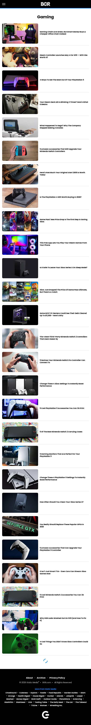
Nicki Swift (36, 699)
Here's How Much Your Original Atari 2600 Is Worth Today (62, 174)
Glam (83, 693)
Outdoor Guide (50, 699)
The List (69, 702)
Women (43, 705)
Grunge (11, 696)
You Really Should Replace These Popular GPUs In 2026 (62, 525)
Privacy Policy (57, 677)
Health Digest (24, 696)
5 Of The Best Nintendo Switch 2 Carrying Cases (61, 432)
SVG (30, 702)
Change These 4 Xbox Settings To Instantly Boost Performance (61, 385)
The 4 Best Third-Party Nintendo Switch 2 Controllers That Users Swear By (63, 338)
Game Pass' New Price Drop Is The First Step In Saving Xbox (63, 221)
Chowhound (11, 693)
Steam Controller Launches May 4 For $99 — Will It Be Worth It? (63, 56)
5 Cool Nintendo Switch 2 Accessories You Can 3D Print (62, 596)
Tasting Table (41, 702)
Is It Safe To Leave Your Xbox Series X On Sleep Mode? (63, 268)
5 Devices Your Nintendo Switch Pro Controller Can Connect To (62, 361)
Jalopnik (70, 696)
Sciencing (77, 699)
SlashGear (21, 702)
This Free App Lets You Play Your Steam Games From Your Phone (63, 244)
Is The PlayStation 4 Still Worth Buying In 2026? (60, 197)
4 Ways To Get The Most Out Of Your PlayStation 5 (62, 80)
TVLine (34, 705)
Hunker (50, 696)
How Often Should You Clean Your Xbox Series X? (61, 502)
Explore (34, 693)
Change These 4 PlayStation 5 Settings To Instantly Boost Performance (62, 478)
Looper (80, 696)
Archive (41, 677)
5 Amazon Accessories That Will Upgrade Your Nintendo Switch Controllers (60, 150)
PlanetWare (64, 699)
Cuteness (23, 693)
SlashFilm (8, 702)
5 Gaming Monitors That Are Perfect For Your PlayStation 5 (60, 455)
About (29, 677)
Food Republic (55, 693)
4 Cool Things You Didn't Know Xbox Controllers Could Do (64, 643)
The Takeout (81, 702)
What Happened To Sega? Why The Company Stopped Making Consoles (60, 127)
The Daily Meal (56, 702)
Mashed (10, 699)
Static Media (32, 682)
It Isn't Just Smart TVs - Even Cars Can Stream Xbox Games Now (63, 572)
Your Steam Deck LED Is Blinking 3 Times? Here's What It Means (64, 103)
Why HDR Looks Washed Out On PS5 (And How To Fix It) (63, 619)
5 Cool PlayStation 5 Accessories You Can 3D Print (62, 408)
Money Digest (22, 699)
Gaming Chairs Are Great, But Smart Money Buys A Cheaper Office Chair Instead (63, 33)
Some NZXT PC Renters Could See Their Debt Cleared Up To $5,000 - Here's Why (63, 314)
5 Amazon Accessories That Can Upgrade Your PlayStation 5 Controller (61, 549)
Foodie (43, 693)
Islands (60, 696)
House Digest (38, 696)
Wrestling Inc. (56, 705)
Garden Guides (71, 693)
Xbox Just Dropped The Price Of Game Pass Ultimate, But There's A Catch (63, 291)
